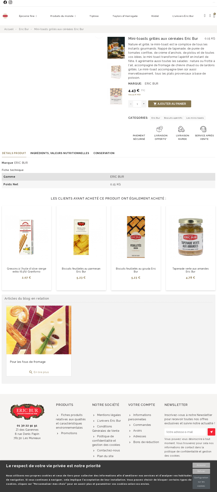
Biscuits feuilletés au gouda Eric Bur (136, 270)
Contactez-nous (108, 450)
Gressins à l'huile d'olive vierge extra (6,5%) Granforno (26, 270)
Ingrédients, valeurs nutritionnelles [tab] (59, 153)
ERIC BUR (151, 83)
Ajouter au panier (169, 104)
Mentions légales (108, 415)
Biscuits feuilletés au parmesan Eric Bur (81, 270)
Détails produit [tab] (14, 153)
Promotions (68, 433)
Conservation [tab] (104, 153)
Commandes (141, 425)
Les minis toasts (195, 118)
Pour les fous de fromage (28, 361)
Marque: (135, 83)
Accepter (201, 465)
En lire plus (39, 372)
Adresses (139, 436)
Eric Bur (155, 118)
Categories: (138, 117)
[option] (54, 38)
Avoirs (137, 430)
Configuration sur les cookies (201, 482)
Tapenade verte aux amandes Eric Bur (190, 270)
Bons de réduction (145, 442)
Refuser (201, 471)
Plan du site (104, 456)
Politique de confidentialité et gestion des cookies (106, 440)
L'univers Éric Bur (108, 420)
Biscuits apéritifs (173, 118)
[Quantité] (137, 103)
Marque (7, 162)
